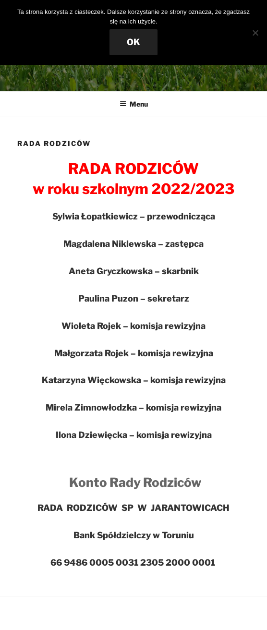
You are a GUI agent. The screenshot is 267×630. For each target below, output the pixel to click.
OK (133, 42)
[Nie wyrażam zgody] (255, 32)
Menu (134, 104)
